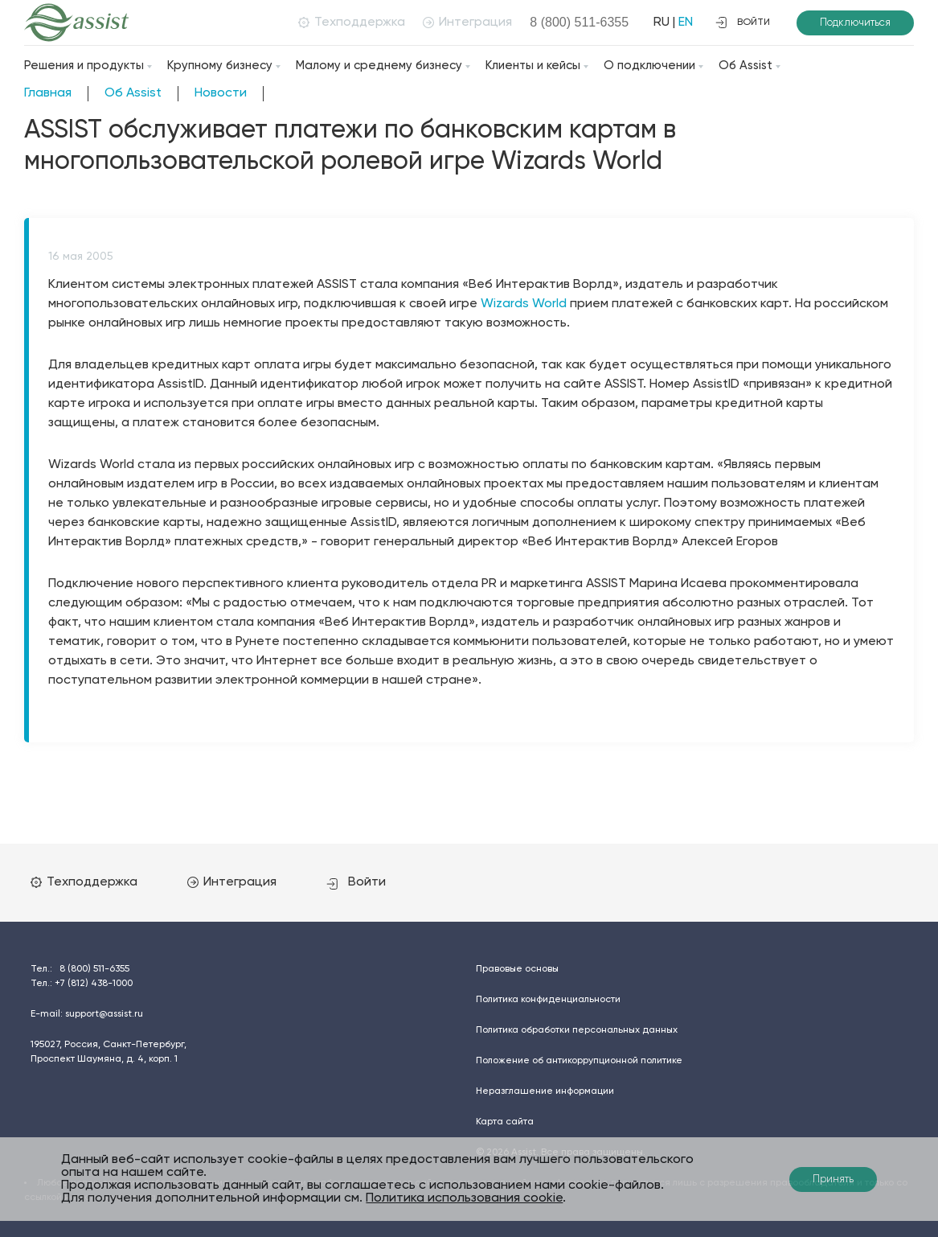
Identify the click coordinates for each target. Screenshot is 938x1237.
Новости (221, 93)
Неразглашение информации (545, 1091)
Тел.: (80, 969)
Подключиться (855, 23)
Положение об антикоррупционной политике (579, 1061)
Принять (833, 1179)
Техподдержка (351, 22)
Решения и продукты (84, 66)
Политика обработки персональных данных (577, 1030)
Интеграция (467, 22)
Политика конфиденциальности (548, 1000)
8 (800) (579, 22)
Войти (356, 882)
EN (685, 22)
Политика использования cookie (464, 1198)
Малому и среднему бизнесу (379, 66)
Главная (48, 93)
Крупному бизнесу (219, 66)
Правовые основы (517, 969)
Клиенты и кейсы (532, 66)
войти (742, 22)
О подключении (649, 66)
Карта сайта (505, 1122)
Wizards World (524, 304)
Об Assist (745, 66)
